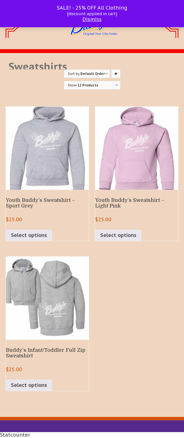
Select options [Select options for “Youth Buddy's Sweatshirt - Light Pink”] (118, 235)
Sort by (86, 74)
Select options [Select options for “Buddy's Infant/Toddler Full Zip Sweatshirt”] (29, 385)
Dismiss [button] (92, 19)
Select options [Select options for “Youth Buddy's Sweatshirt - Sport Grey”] (29, 235)
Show (83, 85)
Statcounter (15, 435)
